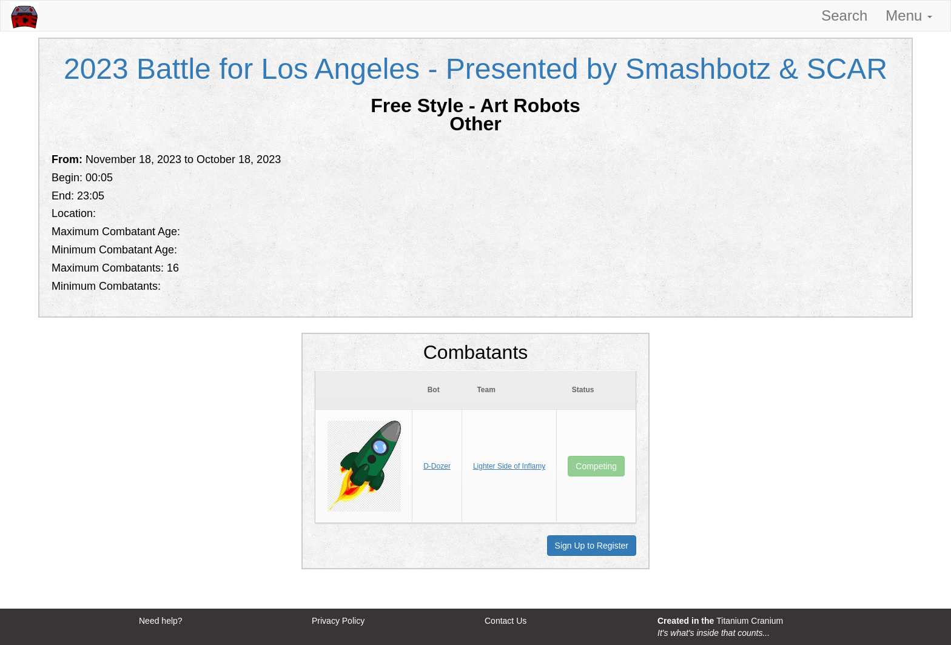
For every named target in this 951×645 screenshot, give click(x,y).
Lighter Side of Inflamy (509, 466)
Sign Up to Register (591, 545)
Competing (596, 466)
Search (844, 15)
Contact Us (505, 621)
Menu (908, 15)
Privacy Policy (338, 621)
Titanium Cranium (749, 621)
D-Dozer (437, 466)
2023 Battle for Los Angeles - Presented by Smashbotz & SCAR (475, 69)
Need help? (161, 621)
